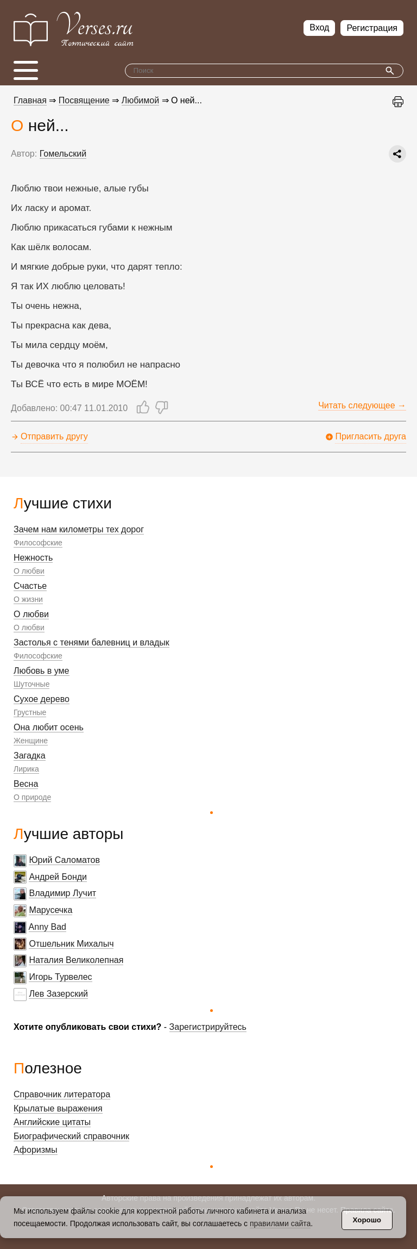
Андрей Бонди (58, 876)
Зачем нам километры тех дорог (79, 529)
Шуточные (31, 684)
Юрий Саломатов (64, 860)
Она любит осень (49, 727)
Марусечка (50, 910)
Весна (26, 783)
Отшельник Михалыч (71, 943)
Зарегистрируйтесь (208, 1026)
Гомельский (63, 153)
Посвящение (84, 100)
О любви (29, 571)
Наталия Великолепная (76, 960)
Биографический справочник (71, 1136)
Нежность (33, 557)
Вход (319, 27)
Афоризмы (36, 1149)
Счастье (30, 586)
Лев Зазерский (58, 993)
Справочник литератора (62, 1094)
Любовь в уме (42, 670)
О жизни (28, 599)
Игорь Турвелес (60, 976)
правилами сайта (280, 1223)
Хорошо (367, 1220)
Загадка (30, 755)
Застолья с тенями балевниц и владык (91, 642)
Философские (38, 542)
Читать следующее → (362, 405)
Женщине (31, 740)
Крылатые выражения (58, 1108)
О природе (32, 797)
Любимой (140, 100)
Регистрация (371, 28)
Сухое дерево (42, 699)
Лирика (26, 769)
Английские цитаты (52, 1122)
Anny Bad (47, 926)
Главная (30, 100)
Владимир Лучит (62, 893)
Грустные (30, 712)
